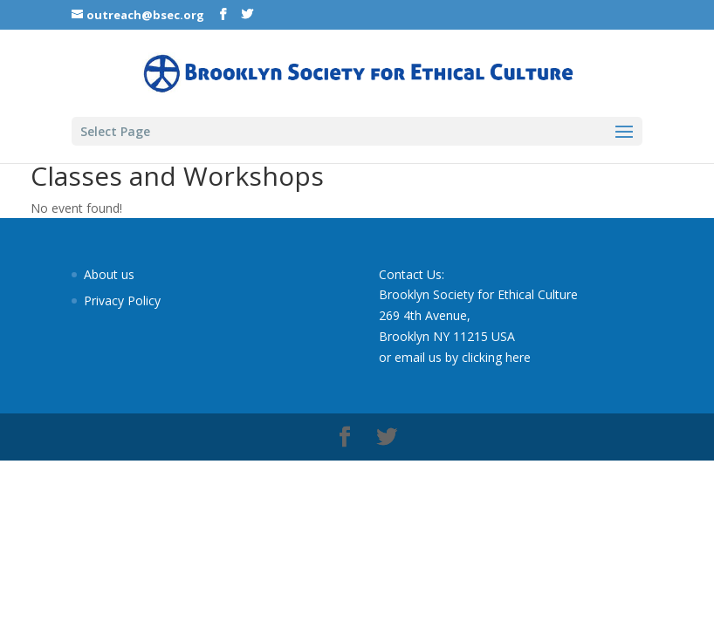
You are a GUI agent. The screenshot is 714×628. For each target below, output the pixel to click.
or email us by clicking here (455, 357)
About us (109, 274)
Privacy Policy (122, 300)
